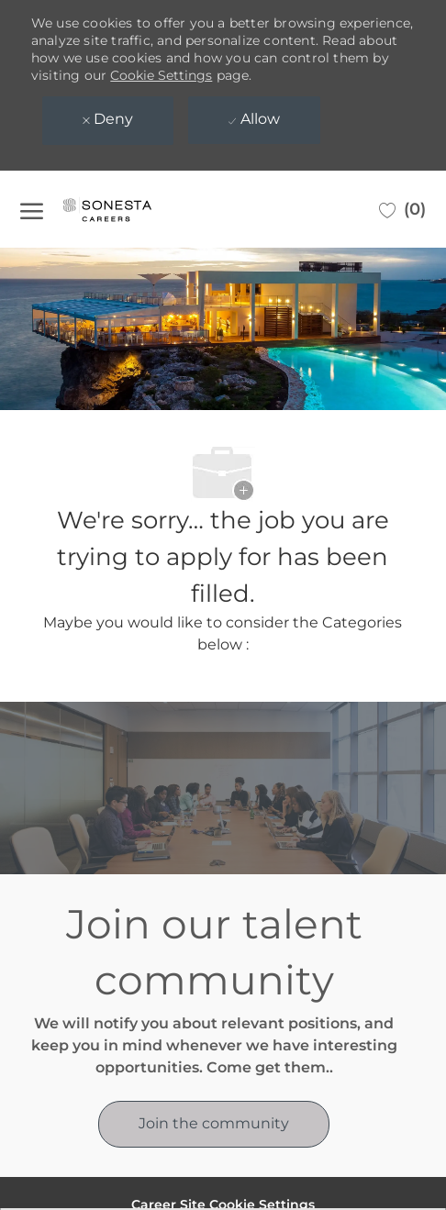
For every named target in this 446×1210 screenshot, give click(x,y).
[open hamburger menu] (31, 209)
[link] (213, 1124)
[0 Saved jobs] (402, 209)
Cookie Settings (161, 75)
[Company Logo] (125, 209)
